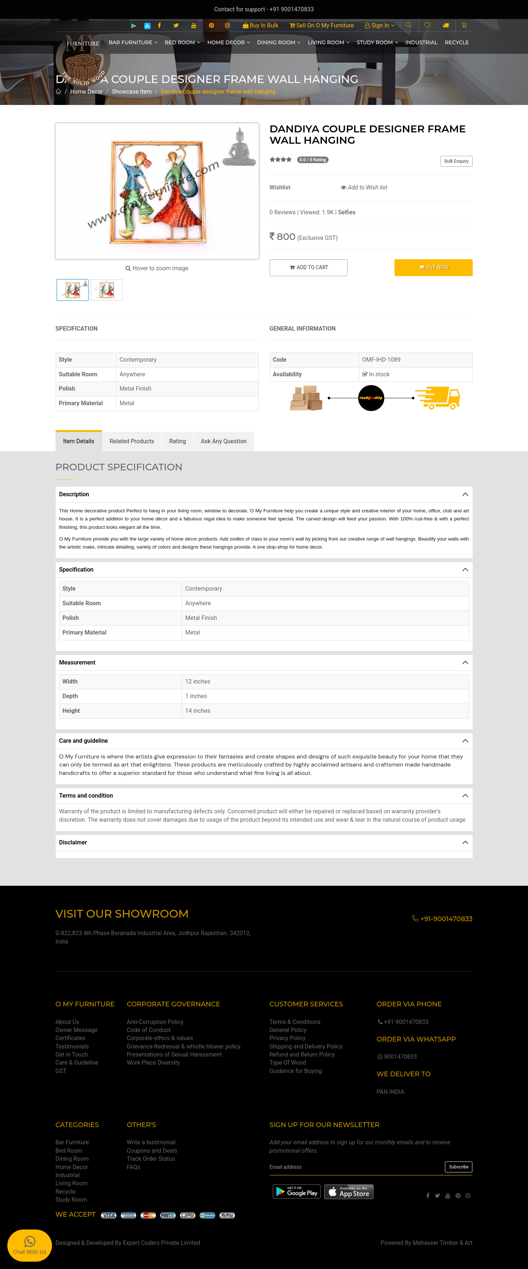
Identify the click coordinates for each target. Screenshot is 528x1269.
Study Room (377, 42)
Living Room (328, 42)
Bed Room (182, 42)
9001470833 (397, 1056)
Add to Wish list (364, 187)
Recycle (457, 42)
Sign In (379, 25)
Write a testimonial (151, 1142)
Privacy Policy (287, 1038)
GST (61, 1070)
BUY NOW (433, 267)
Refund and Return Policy (302, 1054)
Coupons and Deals (152, 1150)
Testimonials (72, 1046)
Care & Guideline (77, 1062)
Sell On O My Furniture (321, 25)
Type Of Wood (287, 1062)
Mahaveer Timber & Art (443, 1242)
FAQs (134, 1167)
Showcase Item (132, 91)
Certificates (71, 1038)
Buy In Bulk (260, 25)
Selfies (346, 212)
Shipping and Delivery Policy (305, 1046)
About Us (67, 1021)
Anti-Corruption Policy (155, 1021)
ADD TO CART (308, 267)
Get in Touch (72, 1054)
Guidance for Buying (295, 1070)
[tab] (79, 441)
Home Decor (228, 42)
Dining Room (279, 42)
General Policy (287, 1030)
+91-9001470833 (402, 1021)
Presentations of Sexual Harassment (174, 1054)
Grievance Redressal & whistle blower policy (184, 1046)
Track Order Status (151, 1158)
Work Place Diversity (153, 1062)
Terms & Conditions (295, 1021)
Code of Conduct (149, 1030)
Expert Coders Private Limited (161, 1242)
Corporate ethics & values (160, 1038)
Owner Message (77, 1030)
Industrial (421, 42)
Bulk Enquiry (457, 161)
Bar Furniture (133, 42)
